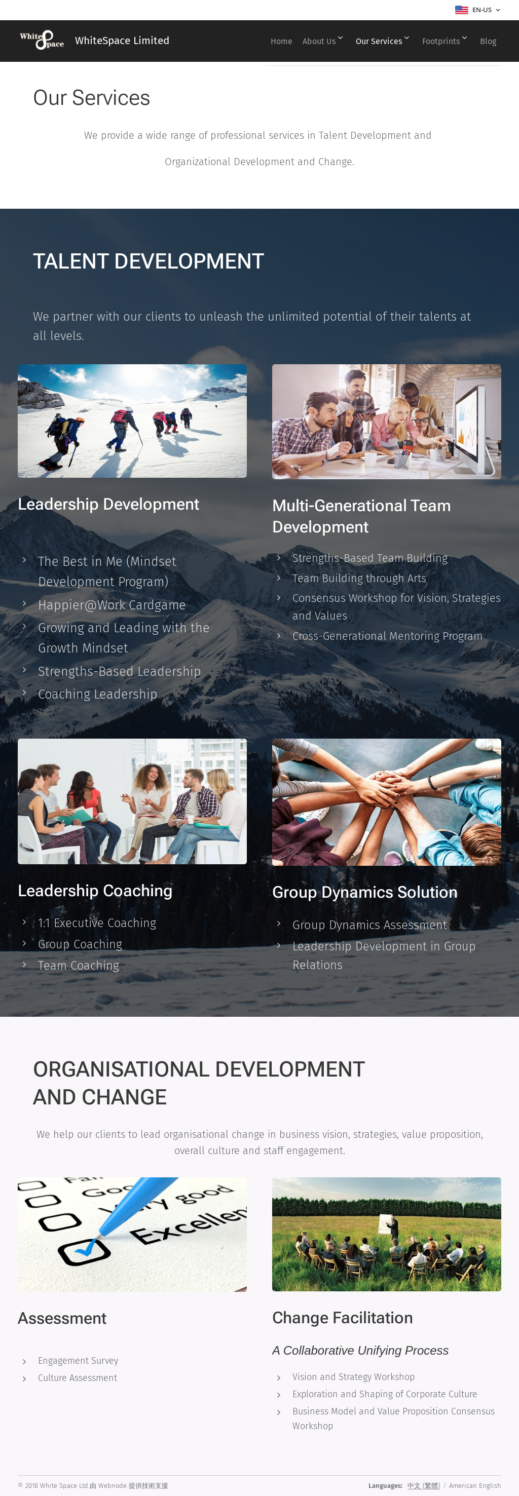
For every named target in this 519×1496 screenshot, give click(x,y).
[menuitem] (245, 41)
